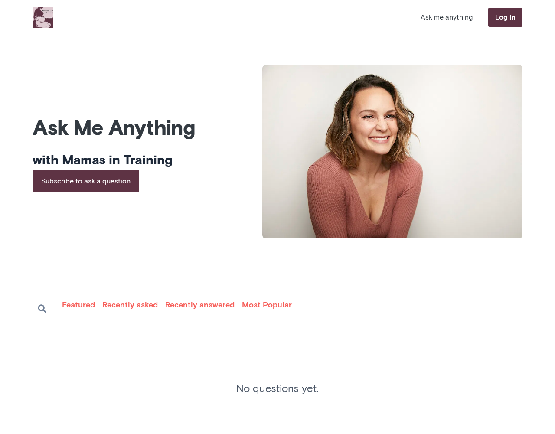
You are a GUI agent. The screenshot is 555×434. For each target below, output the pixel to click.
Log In (505, 17)
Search (42, 308)
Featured (78, 305)
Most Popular (267, 305)
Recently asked (130, 305)
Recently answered (200, 305)
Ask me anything (447, 17)
